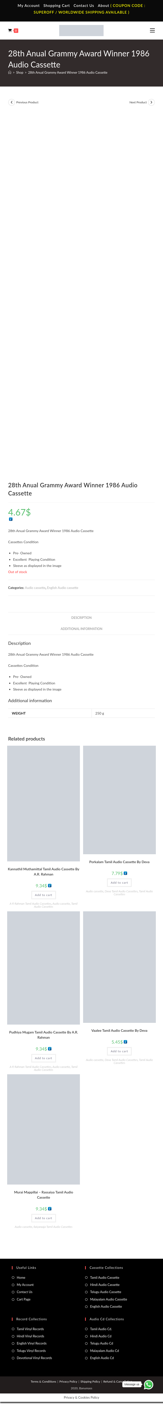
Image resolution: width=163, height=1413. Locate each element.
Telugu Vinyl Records (31, 1351)
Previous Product (27, 102)
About (103, 5)
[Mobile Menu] (152, 30)
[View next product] (151, 102)
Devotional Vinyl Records (34, 1358)
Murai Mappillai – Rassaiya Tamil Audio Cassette (43, 1194)
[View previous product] (11, 102)
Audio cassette (35, 588)
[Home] (9, 72)
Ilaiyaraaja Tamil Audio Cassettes (53, 1227)
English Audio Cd (102, 1358)
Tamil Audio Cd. (101, 1329)
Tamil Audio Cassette (104, 1277)
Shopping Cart (56, 5)
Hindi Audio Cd (100, 1336)
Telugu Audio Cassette (105, 1292)
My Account (29, 5)
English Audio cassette (62, 588)
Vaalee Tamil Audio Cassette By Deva (119, 1030)
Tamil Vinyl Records (30, 1329)
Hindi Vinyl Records (30, 1336)
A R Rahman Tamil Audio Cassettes (30, 903)
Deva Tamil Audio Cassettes (121, 891)
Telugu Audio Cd (101, 1343)
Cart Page (23, 1299)
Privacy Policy (68, 1381)
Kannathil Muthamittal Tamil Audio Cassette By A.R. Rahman (43, 871)
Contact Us (83, 5)
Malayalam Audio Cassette (108, 1299)
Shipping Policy (90, 1381)
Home (21, 1277)
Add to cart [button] (43, 895)
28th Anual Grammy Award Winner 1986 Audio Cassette (68, 72)
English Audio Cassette (106, 1306)
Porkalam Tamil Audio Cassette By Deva (119, 862)
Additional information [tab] (81, 629)
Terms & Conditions (43, 1381)
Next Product (138, 102)
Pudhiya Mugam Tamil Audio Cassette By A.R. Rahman (43, 1034)
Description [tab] (81, 618)
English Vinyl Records (32, 1343)
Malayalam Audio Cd (104, 1351)
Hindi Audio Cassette (104, 1285)
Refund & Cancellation (117, 1381)
